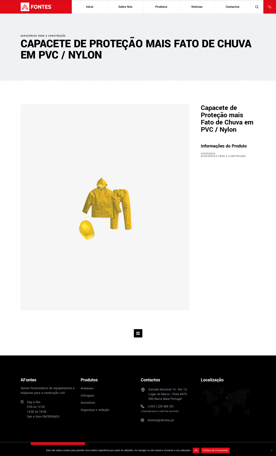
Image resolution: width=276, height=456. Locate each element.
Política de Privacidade (215, 450)
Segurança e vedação (95, 410)
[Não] (271, 450)
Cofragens (87, 395)
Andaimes (87, 388)
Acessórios (88, 403)
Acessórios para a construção (223, 156)
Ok (196, 450)
